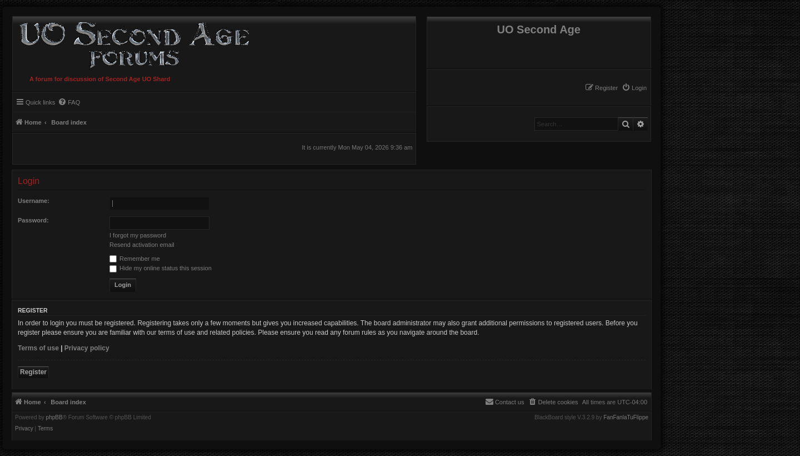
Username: (33, 200)
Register (33, 372)
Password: (33, 220)
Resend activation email (141, 244)
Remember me (134, 258)
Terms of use (38, 348)
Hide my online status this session (160, 268)
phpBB (54, 417)
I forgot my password (137, 235)
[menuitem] (634, 88)
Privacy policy (86, 348)
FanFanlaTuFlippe (625, 417)
